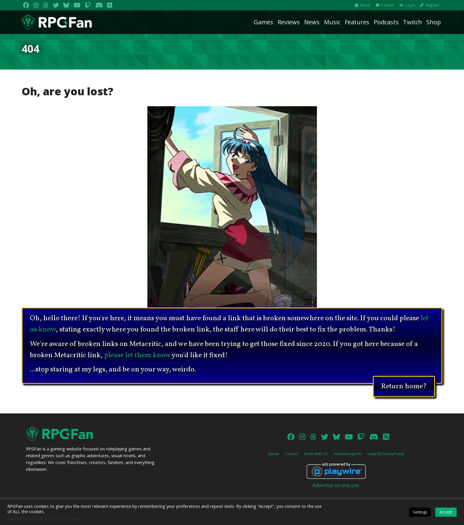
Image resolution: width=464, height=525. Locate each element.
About (365, 5)
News (312, 22)
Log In (410, 5)
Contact (387, 5)
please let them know (137, 355)
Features (357, 22)
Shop (433, 22)
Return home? (404, 386)
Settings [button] (420, 512)
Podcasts (386, 22)
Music (332, 22)
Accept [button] (445, 512)
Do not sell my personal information (42, 518)
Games (263, 22)
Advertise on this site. (336, 485)
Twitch (412, 22)
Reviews (289, 22)
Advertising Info (348, 453)
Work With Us (316, 453)
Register (432, 5)
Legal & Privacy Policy (386, 453)
